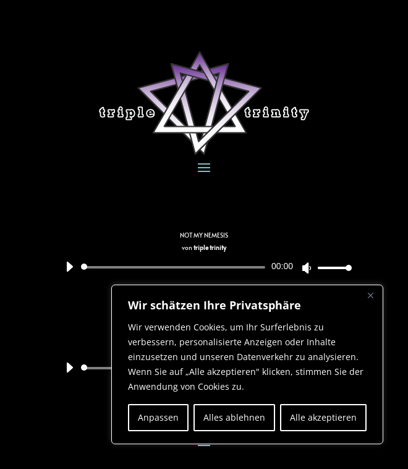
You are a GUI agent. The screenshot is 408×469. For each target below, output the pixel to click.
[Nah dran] (370, 295)
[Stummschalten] (306, 267)
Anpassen (158, 417)
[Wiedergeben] (69, 267)
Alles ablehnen (234, 417)
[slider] (175, 267)
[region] (247, 364)
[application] (204, 267)
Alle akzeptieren (323, 417)
